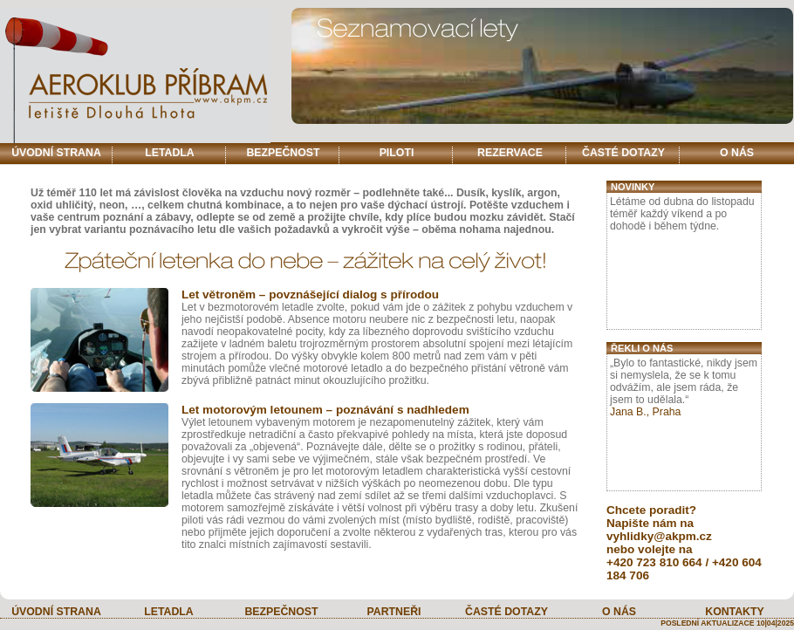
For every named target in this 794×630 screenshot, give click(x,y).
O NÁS (737, 153)
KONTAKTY (734, 612)
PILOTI (397, 153)
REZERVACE (510, 153)
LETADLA (170, 153)
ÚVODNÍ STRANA (56, 153)
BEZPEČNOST (282, 153)
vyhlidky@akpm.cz (659, 536)
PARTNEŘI (393, 612)
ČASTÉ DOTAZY (623, 153)
